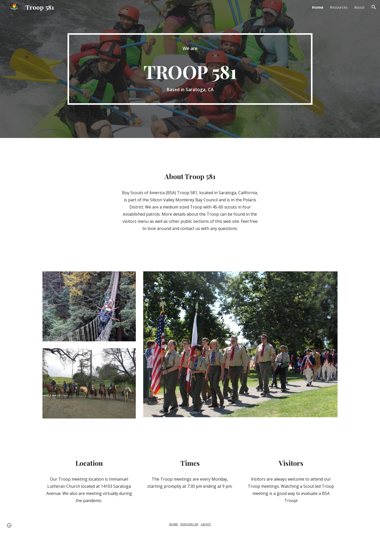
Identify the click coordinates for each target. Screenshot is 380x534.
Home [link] (317, 7)
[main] (190, 69)
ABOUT (205, 524)
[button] (374, 7)
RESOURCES (189, 524)
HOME (173, 524)
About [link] (359, 7)
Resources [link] (339, 7)
